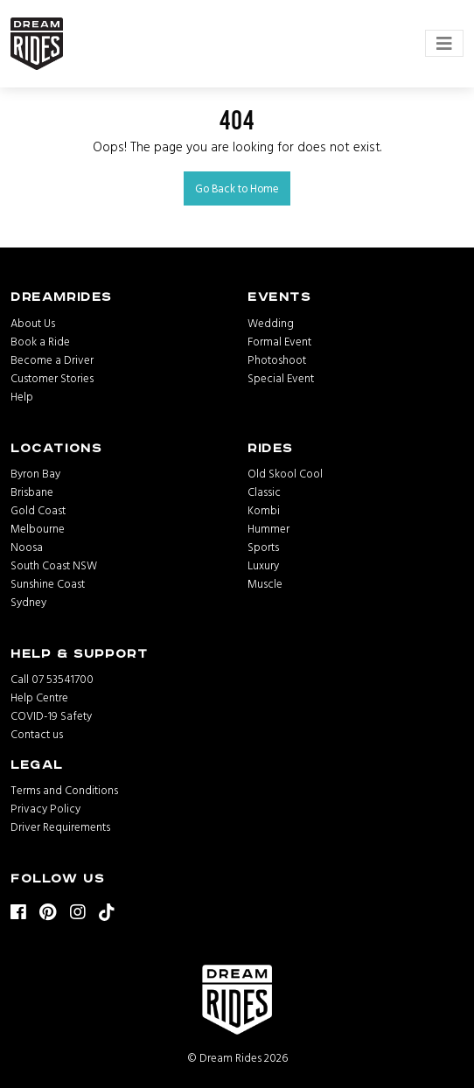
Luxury (263, 565)
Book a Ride (40, 341)
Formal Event (279, 341)
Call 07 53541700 (52, 678)
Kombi (263, 510)
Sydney (28, 601)
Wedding (270, 322)
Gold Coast (38, 510)
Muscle (264, 583)
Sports (263, 546)
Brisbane (31, 491)
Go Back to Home (237, 188)
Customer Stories (52, 378)
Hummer (268, 528)
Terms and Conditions (64, 790)
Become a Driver (52, 359)
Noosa (26, 546)
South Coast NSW (53, 565)
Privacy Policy (45, 808)
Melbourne (37, 528)
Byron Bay (35, 473)
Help (21, 396)
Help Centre (39, 697)
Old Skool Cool (285, 473)
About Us (32, 322)
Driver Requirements (60, 826)
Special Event (280, 378)
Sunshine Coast (47, 583)
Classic (264, 491)
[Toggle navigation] (444, 43)
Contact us (36, 734)
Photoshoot (276, 359)
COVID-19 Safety (51, 715)
